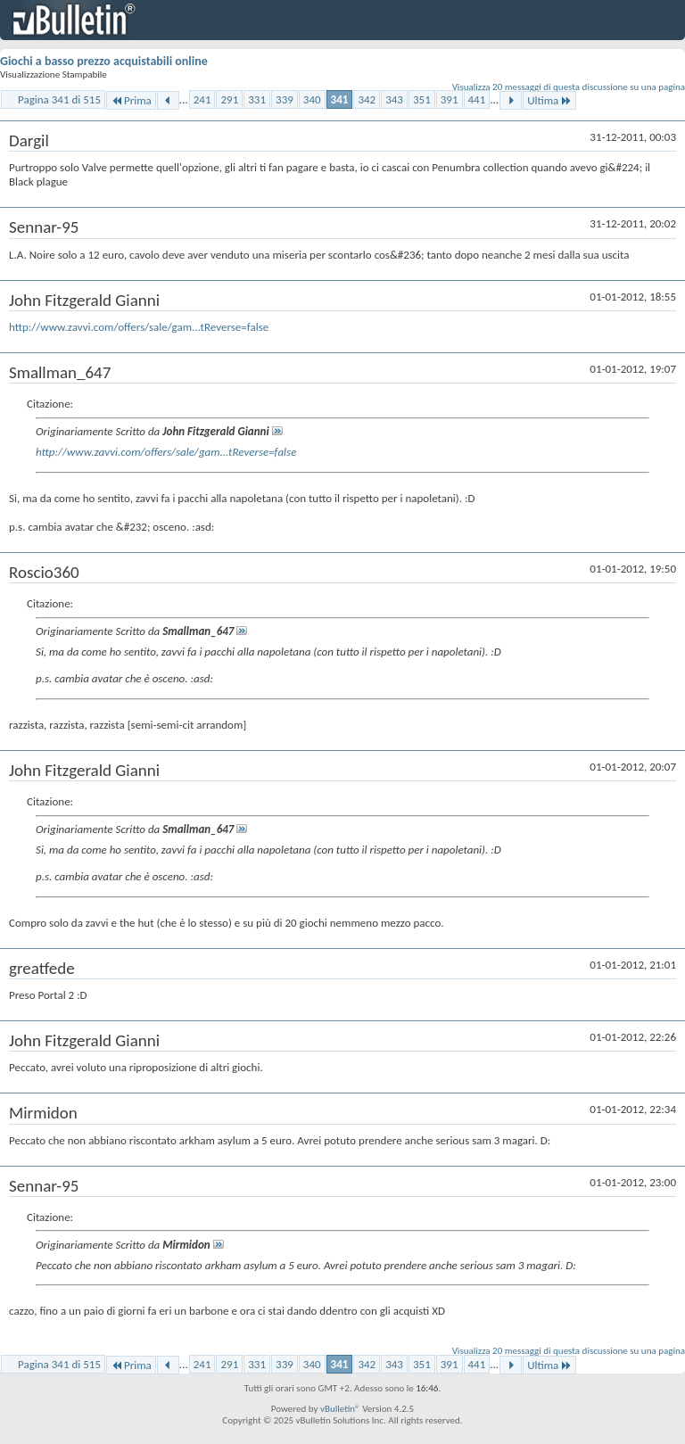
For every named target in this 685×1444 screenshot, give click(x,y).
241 (202, 99)
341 (340, 99)
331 (257, 99)
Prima (131, 100)
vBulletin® (340, 1409)
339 (284, 99)
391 (449, 99)
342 (367, 99)
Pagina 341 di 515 (59, 99)
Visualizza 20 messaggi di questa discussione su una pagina (568, 87)
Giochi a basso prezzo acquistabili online (104, 61)
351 (422, 99)
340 (312, 99)
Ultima (549, 100)
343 (394, 99)
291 (229, 99)
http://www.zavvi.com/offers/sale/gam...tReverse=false (138, 327)
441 (477, 99)
